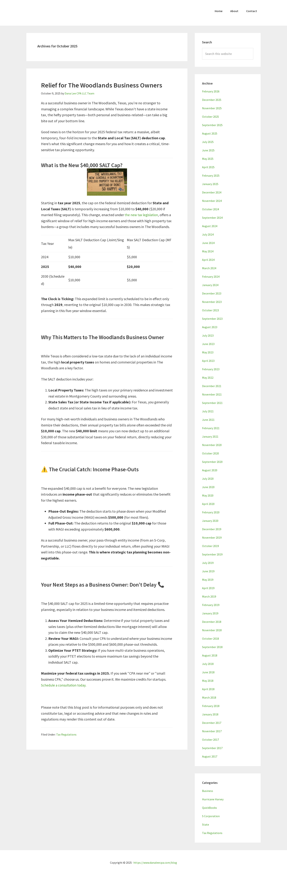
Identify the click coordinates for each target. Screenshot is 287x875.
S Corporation (211, 816)
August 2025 (209, 133)
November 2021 (212, 394)
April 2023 (208, 361)
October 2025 (210, 116)
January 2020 (210, 521)
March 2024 (209, 268)
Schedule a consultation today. (64, 685)
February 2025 (210, 175)
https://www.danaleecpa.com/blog (155, 862)
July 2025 (208, 142)
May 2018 (207, 680)
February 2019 (210, 605)
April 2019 (208, 588)
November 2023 (212, 302)
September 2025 (212, 125)
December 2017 (211, 723)
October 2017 (210, 739)
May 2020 (207, 495)
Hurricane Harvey (212, 799)
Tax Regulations (66, 734)
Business (207, 791)
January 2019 (210, 613)
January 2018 (210, 714)
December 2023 (211, 293)
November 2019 (212, 537)
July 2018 (208, 664)
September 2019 (212, 554)
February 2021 (210, 428)
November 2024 (212, 201)
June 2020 (208, 487)
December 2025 (211, 100)
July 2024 (208, 234)
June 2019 (208, 571)
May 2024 (207, 251)
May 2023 (207, 352)
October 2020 (210, 453)
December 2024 (211, 192)
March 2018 (209, 697)
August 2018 (209, 655)
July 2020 (208, 478)
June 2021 (208, 419)
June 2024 (208, 243)
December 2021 (211, 386)
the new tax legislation (142, 214)
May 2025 (207, 159)
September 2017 (212, 748)
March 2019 (209, 596)
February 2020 (210, 512)
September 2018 (212, 647)
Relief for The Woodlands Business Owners (101, 85)
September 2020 (212, 462)
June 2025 (208, 150)
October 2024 (210, 209)
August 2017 (209, 756)
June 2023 (208, 344)
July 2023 (208, 335)
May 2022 (207, 377)
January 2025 (210, 184)
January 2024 (210, 285)
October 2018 (210, 638)
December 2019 (211, 529)
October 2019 (210, 546)
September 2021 (212, 403)
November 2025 (212, 108)
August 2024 (209, 226)
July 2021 (208, 411)
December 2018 (211, 622)
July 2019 (208, 563)
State (205, 824)
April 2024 (208, 260)
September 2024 (212, 217)
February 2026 (210, 91)
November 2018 (212, 630)
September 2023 (212, 318)
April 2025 (208, 167)
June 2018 (208, 672)
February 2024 (210, 276)
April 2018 (208, 689)
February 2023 (210, 369)
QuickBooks (209, 807)
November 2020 (212, 445)
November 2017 (212, 731)
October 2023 (210, 310)
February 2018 (210, 706)
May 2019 (207, 579)
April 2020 (208, 504)
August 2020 (209, 470)
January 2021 (210, 436)
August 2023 (209, 327)
